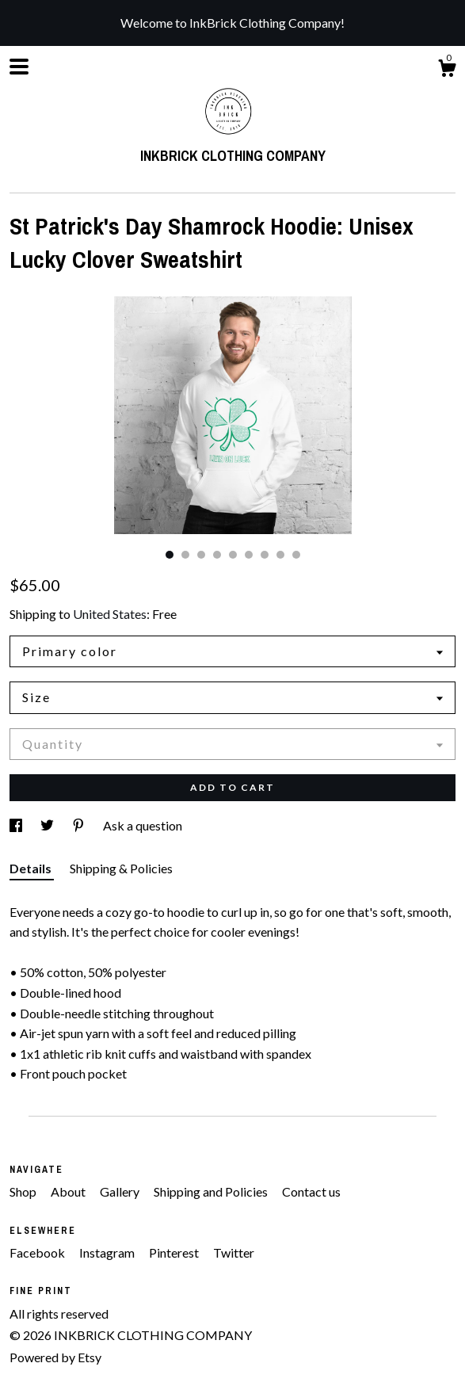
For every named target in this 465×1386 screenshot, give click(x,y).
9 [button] (296, 555)
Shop (24, 1191)
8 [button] (280, 555)
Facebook (38, 1252)
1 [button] (169, 555)
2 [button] (185, 555)
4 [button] (217, 555)
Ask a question (142, 825)
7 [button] (265, 555)
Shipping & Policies (121, 868)
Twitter (233, 1252)
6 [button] (249, 555)
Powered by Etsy (55, 1357)
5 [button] (233, 555)
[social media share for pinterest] (79, 825)
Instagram (108, 1252)
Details (32, 868)
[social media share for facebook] (17, 825)
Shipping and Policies (212, 1191)
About (69, 1191)
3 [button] (201, 555)
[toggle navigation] (19, 66)
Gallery (121, 1191)
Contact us (311, 1191)
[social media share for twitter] (48, 825)
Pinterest (175, 1252)
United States (110, 613)
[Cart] (446, 70)
